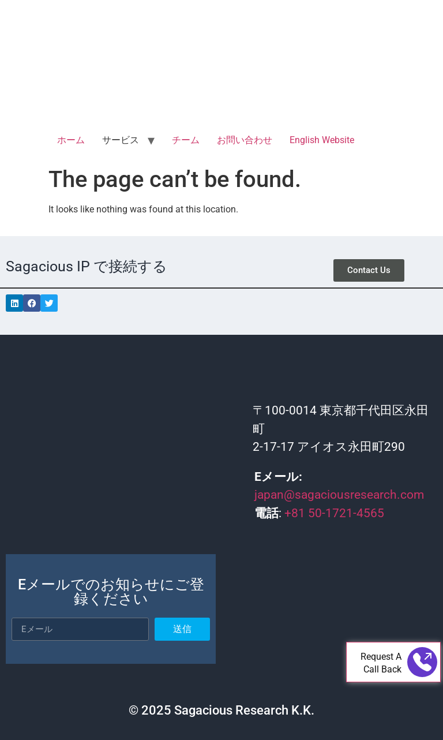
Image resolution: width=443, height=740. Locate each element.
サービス (120, 139)
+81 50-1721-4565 (334, 513)
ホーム (71, 139)
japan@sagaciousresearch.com (339, 495)
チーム (186, 139)
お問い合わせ (244, 139)
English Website (322, 139)
